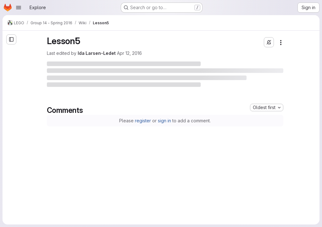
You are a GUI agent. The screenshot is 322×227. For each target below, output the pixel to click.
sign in (164, 120)
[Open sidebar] (11, 39)
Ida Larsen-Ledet (97, 53)
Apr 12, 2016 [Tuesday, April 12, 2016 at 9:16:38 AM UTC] (129, 53)
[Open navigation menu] (19, 8)
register (143, 120)
